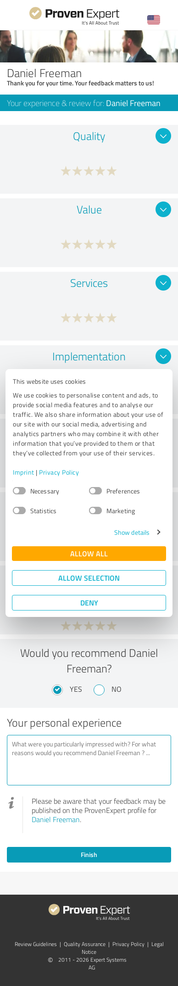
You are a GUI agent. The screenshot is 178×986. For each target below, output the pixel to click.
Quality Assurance (85, 944)
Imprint (23, 472)
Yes (76, 689)
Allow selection (89, 577)
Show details (132, 532)
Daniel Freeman (56, 819)
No (116, 689)
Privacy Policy (59, 472)
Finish (89, 854)
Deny (89, 602)
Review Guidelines (36, 944)
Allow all (89, 553)
